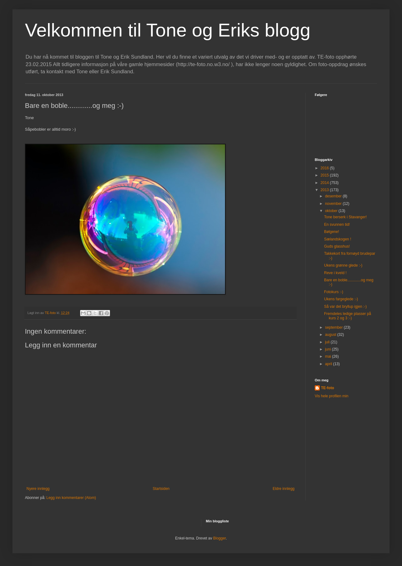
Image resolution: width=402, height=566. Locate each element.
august (331, 334)
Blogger (219, 538)
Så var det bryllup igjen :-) (345, 306)
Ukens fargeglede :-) (341, 299)
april (329, 364)
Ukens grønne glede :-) (343, 265)
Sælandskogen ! (337, 239)
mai (328, 356)
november (334, 203)
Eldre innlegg (283, 488)
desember (334, 196)
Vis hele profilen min (331, 396)
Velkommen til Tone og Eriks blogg (167, 30)
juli (328, 342)
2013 (325, 190)
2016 (325, 168)
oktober (331, 211)
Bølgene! (331, 232)
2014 (325, 183)
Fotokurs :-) (333, 292)
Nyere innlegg (38, 488)
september (334, 327)
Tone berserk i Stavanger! (345, 217)
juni (328, 349)
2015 (325, 175)
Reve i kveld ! (335, 273)
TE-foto (327, 388)
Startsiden (161, 488)
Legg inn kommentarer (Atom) (71, 498)
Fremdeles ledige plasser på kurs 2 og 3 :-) (347, 316)
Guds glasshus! (337, 246)
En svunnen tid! (337, 224)
